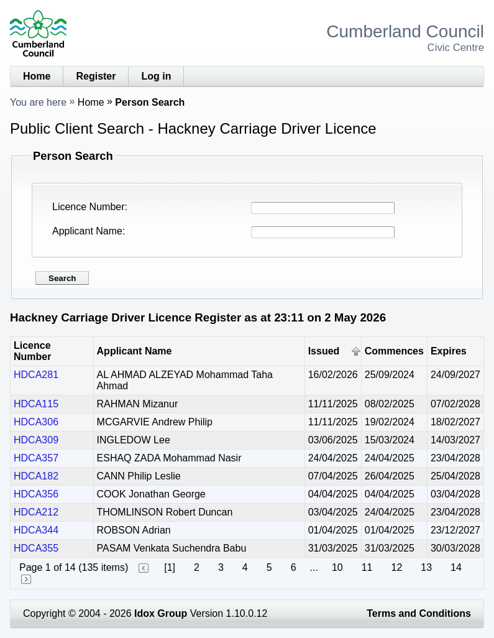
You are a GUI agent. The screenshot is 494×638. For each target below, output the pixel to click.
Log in (156, 76)
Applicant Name (87, 231)
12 (396, 567)
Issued (324, 351)
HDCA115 (36, 404)
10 (337, 567)
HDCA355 (36, 548)
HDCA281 (36, 374)
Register (96, 76)
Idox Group (160, 613)
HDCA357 (36, 458)
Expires (449, 351)
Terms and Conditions (419, 613)
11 (367, 567)
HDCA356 (36, 494)
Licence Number (88, 206)
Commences (394, 351)
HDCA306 (36, 422)
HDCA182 (36, 476)
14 (456, 567)
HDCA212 (36, 512)
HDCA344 (36, 530)
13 (426, 567)
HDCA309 (36, 440)
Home (36, 76)
